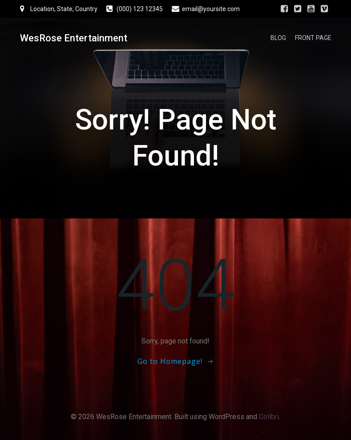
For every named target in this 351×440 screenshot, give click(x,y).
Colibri (269, 416)
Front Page (313, 37)
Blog (278, 37)
